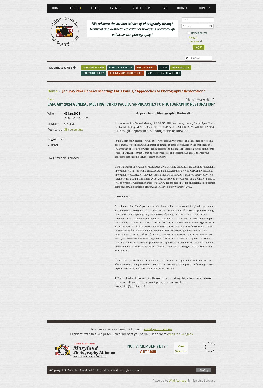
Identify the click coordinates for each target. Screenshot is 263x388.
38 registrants (73, 130)
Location (53, 124)
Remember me (199, 32)
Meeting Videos (146, 67)
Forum (163, 67)
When (51, 114)
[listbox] (200, 99)
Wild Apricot (177, 381)
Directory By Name (93, 67)
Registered (54, 130)
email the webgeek (180, 334)
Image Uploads (180, 67)
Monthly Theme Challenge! (163, 73)
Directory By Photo (120, 67)
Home (52, 91)
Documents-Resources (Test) (125, 73)
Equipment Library (93, 73)
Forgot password (195, 39)
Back (50, 99)
